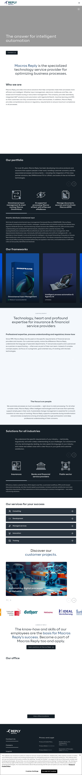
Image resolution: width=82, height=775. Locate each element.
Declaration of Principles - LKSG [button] (66, 749)
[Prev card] (69, 600)
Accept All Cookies (49, 771)
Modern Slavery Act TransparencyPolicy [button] (64, 743)
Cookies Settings (32, 771)
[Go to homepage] (12, 3)
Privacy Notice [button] (46, 746)
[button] (12, 53)
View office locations (41, 716)
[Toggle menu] (79, 3)
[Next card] (74, 184)
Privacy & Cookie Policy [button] (45, 742)
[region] (41, 764)
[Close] (80, 755)
